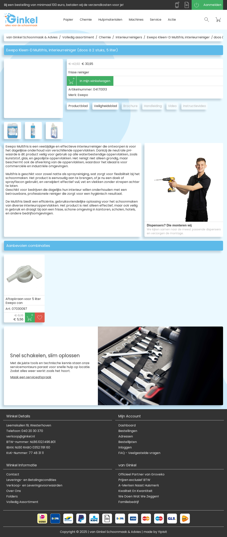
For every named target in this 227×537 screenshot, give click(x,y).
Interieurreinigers (129, 37)
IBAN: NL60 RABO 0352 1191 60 (28, 447)
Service (155, 19)
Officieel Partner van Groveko (141, 474)
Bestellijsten (127, 442)
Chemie (86, 19)
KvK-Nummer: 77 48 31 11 (25, 453)
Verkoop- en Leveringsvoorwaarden (34, 485)
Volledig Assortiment (22, 502)
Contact (12, 474)
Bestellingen (127, 431)
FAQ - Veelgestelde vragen (139, 453)
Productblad (78, 106)
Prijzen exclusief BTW (134, 480)
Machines (136, 19)
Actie (172, 19)
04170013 (100, 89)
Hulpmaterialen (110, 19)
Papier (68, 19)
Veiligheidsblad (105, 106)
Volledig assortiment (78, 37)
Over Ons (13, 491)
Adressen (125, 436)
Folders (12, 496)
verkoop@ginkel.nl (20, 436)
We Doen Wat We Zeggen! (138, 496)
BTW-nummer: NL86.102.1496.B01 (31, 442)
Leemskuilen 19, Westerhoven (28, 425)
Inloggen (125, 447)
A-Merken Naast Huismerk (138, 485)
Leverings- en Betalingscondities (31, 480)
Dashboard (127, 425)
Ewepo (83, 95)
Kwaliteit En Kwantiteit (135, 491)
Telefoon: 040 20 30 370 (24, 431)
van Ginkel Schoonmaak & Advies (32, 37)
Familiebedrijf (128, 502)
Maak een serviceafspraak (30, 377)
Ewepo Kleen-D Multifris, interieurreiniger (178, 37)
